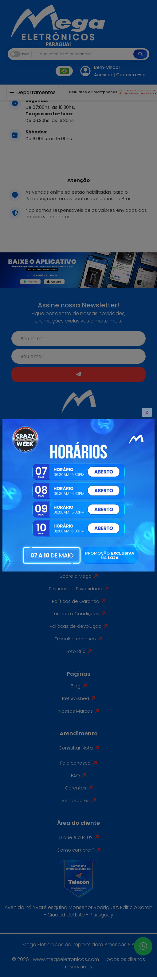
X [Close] (146, 412)
